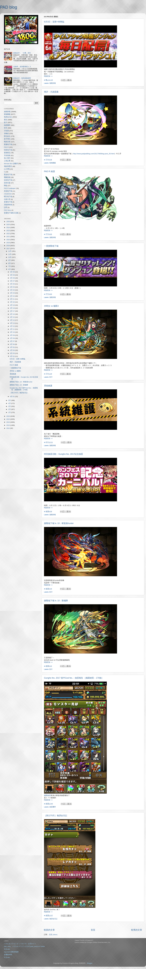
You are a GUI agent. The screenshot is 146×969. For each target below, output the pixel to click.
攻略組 (6, 133)
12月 (10, 251)
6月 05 (12, 347)
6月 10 (12, 332)
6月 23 (12, 293)
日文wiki (7, 949)
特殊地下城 (8, 150)
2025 (8, 224)
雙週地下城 (8, 144)
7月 (9, 266)
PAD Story (7, 210)
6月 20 (12, 302)
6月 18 (12, 308)
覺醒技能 (7, 177)
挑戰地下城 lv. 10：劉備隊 (56, 600)
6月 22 (12, 296)
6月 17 (12, 311)
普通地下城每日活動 (11, 213)
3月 (9, 406)
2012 (8, 428)
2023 (8, 230)
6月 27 (12, 281)
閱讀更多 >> (48, 76)
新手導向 (7, 139)
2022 (8, 233)
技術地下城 (8, 180)
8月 (9, 263)
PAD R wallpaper (10, 188)
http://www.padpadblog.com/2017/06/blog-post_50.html (93, 154)
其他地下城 (8, 191)
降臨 (5, 185)
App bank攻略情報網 (11, 952)
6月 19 (12, 305)
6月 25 (12, 287)
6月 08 (12, 338)
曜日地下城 (8, 196)
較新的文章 (49, 930)
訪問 (5, 207)
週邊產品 (7, 153)
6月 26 (12, 284)
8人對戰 (7, 169)
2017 (8, 248)
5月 (9, 400)
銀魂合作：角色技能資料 (22, 78)
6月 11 (12, 329)
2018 (8, 245)
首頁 (93, 930)
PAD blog (8, 7)
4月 (9, 403)
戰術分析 (7, 142)
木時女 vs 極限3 (51, 306)
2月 (9, 409)
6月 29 (12, 275)
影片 (51, 377)
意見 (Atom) (53, 934)
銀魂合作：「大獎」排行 (22, 53)
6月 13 (12, 323)
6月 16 (12, 314)
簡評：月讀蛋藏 (51, 92)
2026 (8, 221)
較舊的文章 (136, 930)
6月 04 (12, 350)
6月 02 (12, 356)
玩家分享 (7, 199)
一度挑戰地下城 (51, 246)
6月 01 (12, 396)
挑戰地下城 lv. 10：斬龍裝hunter (59, 523)
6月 (9, 269)
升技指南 (7, 155)
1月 (9, 412)
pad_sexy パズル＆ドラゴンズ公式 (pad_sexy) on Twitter (24, 946)
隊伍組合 (7, 136)
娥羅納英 (47, 795)
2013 (8, 425)
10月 (10, 257)
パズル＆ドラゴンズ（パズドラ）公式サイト (20, 944)
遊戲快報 (52, 83)
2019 (8, 242)
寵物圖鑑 (52, 163)
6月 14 (12, 320)
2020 (8, 239)
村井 (5, 128)
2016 (8, 416)
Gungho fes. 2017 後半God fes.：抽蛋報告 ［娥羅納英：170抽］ (73, 678)
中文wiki (7, 957)
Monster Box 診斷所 (11, 163)
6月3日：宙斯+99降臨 (54, 22)
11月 (10, 254)
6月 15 (12, 317)
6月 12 (12, 326)
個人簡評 (7, 158)
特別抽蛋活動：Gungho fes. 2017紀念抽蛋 (63, 454)
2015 (8, 419)
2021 (8, 236)
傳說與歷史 (8, 166)
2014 (8, 422)
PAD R (6, 147)
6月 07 (12, 341)
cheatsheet (8, 194)
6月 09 (12, 335)
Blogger (89, 963)
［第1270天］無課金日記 (55, 815)
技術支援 (7, 183)
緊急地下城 (8, 174)
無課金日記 (53, 919)
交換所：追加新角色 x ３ (22, 66)
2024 (8, 227)
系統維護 (48, 386)
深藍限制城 (8, 205)
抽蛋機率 (52, 807)
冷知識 (6, 131)
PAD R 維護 (49, 171)
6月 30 (12, 272)
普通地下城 (8, 202)
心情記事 (7, 161)
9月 (9, 260)
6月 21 (12, 299)
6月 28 (12, 278)
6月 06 (12, 344)
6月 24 (12, 290)
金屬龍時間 (8, 954)
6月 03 (12, 353)
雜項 (5, 120)
